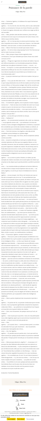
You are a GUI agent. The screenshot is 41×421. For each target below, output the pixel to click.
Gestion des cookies (31, 411)
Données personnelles (14, 413)
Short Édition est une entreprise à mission (20, 390)
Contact (21, 413)
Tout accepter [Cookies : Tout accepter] (11, 419)
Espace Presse (8, 411)
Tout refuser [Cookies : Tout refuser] (20, 419)
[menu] (2, 2)
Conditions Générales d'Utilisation (19, 411)
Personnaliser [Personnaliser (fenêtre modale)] (30, 419)
